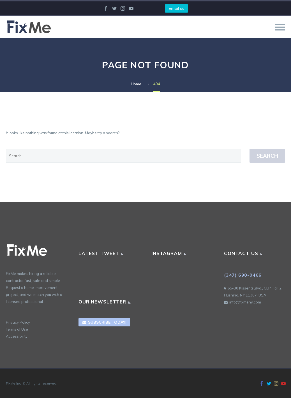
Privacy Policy (18, 322)
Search (267, 155)
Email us (176, 8)
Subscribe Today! (104, 322)
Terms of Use (17, 329)
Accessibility (16, 336)
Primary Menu (280, 27)
